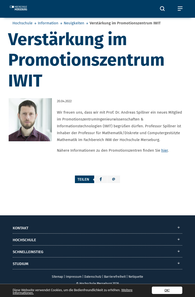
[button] (100, 179)
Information (48, 23)
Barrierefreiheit (115, 276)
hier (164, 150)
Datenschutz (92, 276)
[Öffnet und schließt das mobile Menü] (180, 9)
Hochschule (22, 23)
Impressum (74, 276)
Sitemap (57, 276)
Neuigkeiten (74, 23)
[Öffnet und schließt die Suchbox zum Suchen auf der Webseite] (162, 9)
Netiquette (135, 276)
